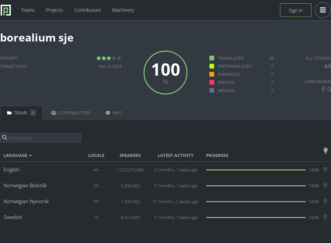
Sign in (296, 10)
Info (114, 113)
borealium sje (37, 37)
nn (96, 201)
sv (96, 217)
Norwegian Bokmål (25, 185)
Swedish (13, 217)
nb (96, 185)
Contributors (87, 10)
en (96, 169)
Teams (28, 10)
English (12, 169)
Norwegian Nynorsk (26, 201)
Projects (54, 10)
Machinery (123, 10)
